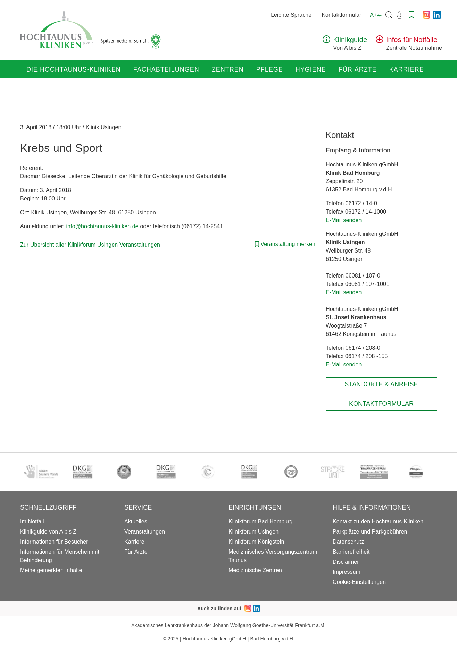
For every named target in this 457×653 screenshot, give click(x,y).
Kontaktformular (341, 15)
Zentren (228, 69)
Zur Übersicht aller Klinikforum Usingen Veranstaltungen (90, 245)
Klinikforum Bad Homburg (260, 521)
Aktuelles (135, 521)
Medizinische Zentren (255, 570)
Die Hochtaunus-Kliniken (73, 69)
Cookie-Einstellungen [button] (359, 582)
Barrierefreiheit (351, 552)
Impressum (346, 572)
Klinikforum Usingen (253, 532)
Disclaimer (346, 562)
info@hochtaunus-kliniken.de (102, 226)
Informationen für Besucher (54, 542)
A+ (376, 15)
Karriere (406, 69)
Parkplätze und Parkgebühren (370, 532)
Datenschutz (348, 542)
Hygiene (311, 69)
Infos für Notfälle (411, 39)
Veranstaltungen (144, 532)
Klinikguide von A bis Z (48, 532)
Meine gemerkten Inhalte (51, 570)
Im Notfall (32, 521)
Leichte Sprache (291, 15)
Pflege (269, 69)
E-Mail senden (344, 220)
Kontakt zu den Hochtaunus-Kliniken (378, 521)
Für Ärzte (358, 69)
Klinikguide (350, 39)
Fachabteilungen (166, 69)
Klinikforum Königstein (256, 542)
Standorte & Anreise (381, 384)
